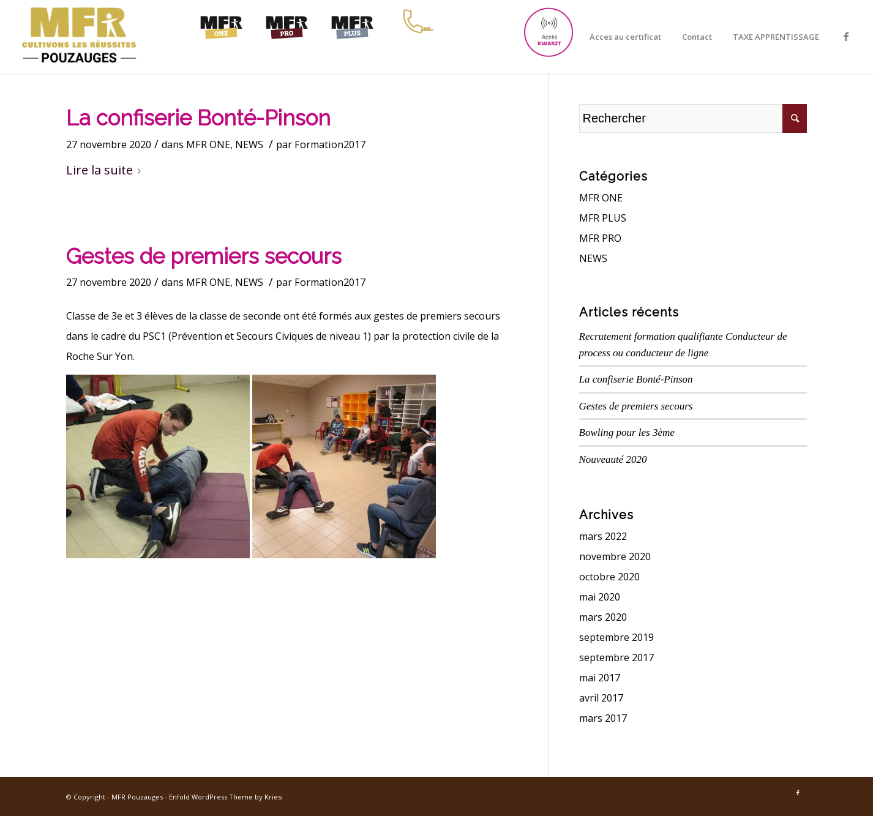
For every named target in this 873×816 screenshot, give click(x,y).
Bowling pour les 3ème (627, 432)
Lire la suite (106, 170)
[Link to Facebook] (846, 36)
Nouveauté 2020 (613, 459)
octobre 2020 (609, 576)
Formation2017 (329, 144)
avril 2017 (601, 698)
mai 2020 (599, 597)
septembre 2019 (616, 637)
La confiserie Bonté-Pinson (198, 117)
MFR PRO (600, 238)
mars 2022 (603, 536)
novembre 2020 (615, 556)
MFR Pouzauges (137, 796)
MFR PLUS (602, 218)
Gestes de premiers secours (204, 256)
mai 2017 (599, 677)
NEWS (249, 144)
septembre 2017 (616, 657)
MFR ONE (208, 144)
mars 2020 (603, 617)
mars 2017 (603, 718)
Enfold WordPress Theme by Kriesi (226, 796)
